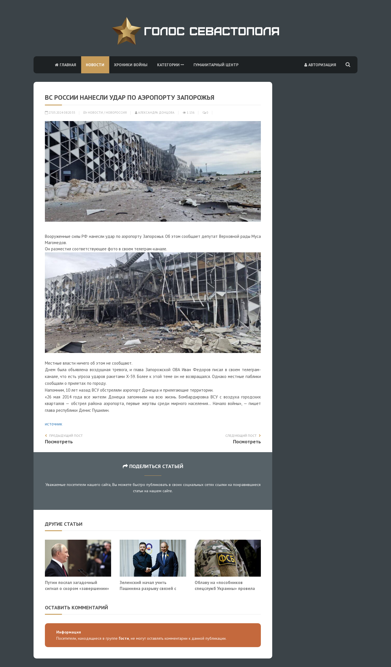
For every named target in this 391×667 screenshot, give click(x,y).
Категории (170, 64)
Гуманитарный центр (216, 64)
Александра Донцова (154, 113)
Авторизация (320, 64)
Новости (95, 64)
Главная (65, 64)
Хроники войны (130, 64)
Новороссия (116, 113)
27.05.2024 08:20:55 (60, 113)
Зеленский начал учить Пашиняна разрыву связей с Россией (148, 588)
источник (53, 424)
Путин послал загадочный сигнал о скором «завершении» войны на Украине (77, 588)
